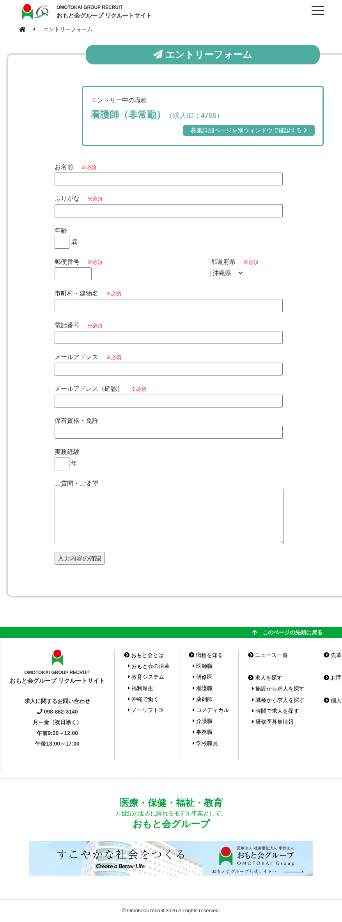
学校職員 (205, 743)
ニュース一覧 (268, 655)
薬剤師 (203, 699)
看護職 (203, 688)
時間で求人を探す (275, 711)
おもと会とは (144, 655)
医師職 (203, 666)
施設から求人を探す (278, 688)
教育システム (146, 677)
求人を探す (265, 678)
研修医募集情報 (273, 722)
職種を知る (206, 655)
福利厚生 (140, 688)
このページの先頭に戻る (287, 632)
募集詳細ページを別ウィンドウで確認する (249, 130)
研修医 (203, 677)
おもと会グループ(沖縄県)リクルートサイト (35, 12)
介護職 (203, 721)
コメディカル (211, 710)
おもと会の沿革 (149, 666)
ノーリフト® (145, 710)
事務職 (203, 732)
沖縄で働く (143, 699)
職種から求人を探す (278, 700)
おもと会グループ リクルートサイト (104, 11)
